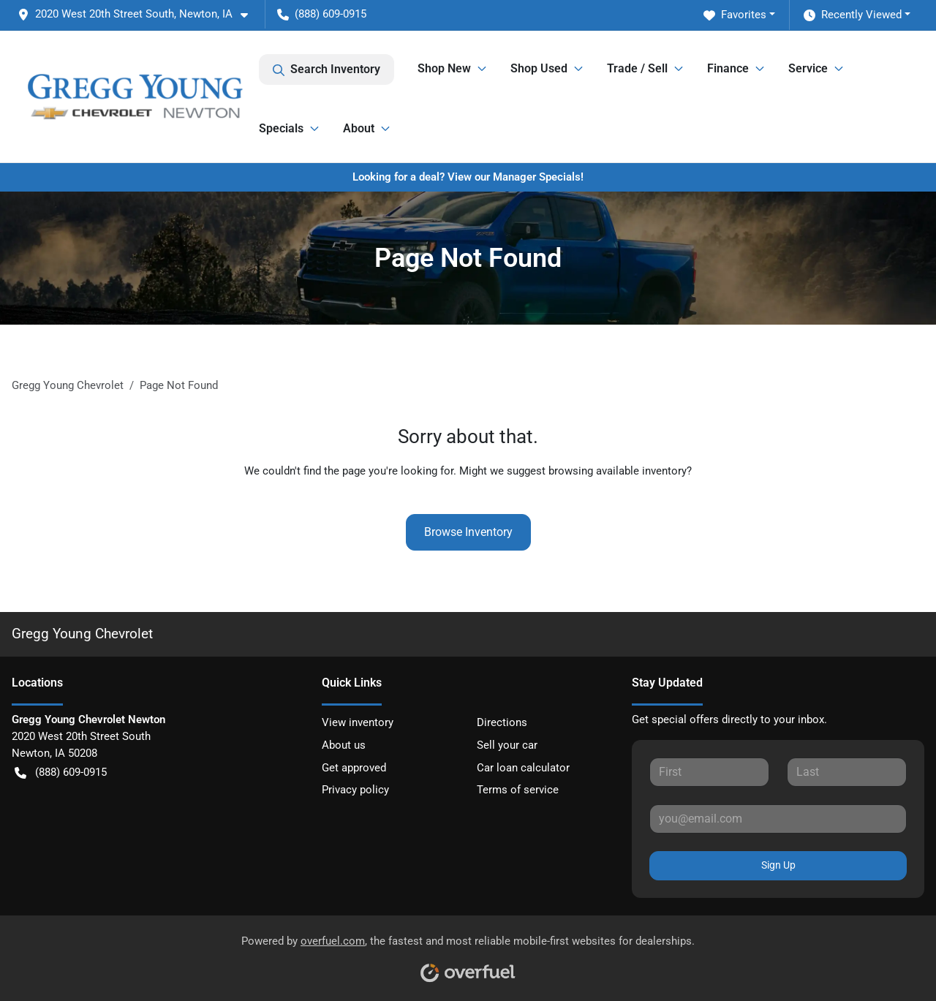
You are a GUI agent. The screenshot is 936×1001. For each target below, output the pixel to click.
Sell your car (507, 745)
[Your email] (778, 819)
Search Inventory (326, 69)
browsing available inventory (617, 470)
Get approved (354, 767)
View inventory (357, 722)
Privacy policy (355, 789)
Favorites (734, 15)
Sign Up (778, 865)
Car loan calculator (523, 767)
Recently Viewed (853, 15)
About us (344, 745)
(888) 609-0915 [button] (321, 13)
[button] (138, 14)
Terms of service (518, 789)
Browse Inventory (468, 532)
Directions (502, 722)
